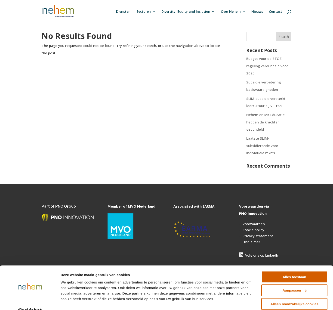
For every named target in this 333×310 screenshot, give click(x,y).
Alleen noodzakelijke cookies (294, 293)
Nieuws (257, 12)
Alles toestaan (294, 266)
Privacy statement (258, 235)
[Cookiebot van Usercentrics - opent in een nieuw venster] (30, 301)
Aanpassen (295, 280)
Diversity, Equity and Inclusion (185, 12)
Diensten (123, 12)
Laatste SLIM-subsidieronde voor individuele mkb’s (262, 145)
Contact (275, 12)
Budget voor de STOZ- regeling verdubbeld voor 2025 (267, 65)
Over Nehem (231, 12)
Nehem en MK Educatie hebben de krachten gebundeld (265, 122)
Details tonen (72, 301)
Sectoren (143, 12)
